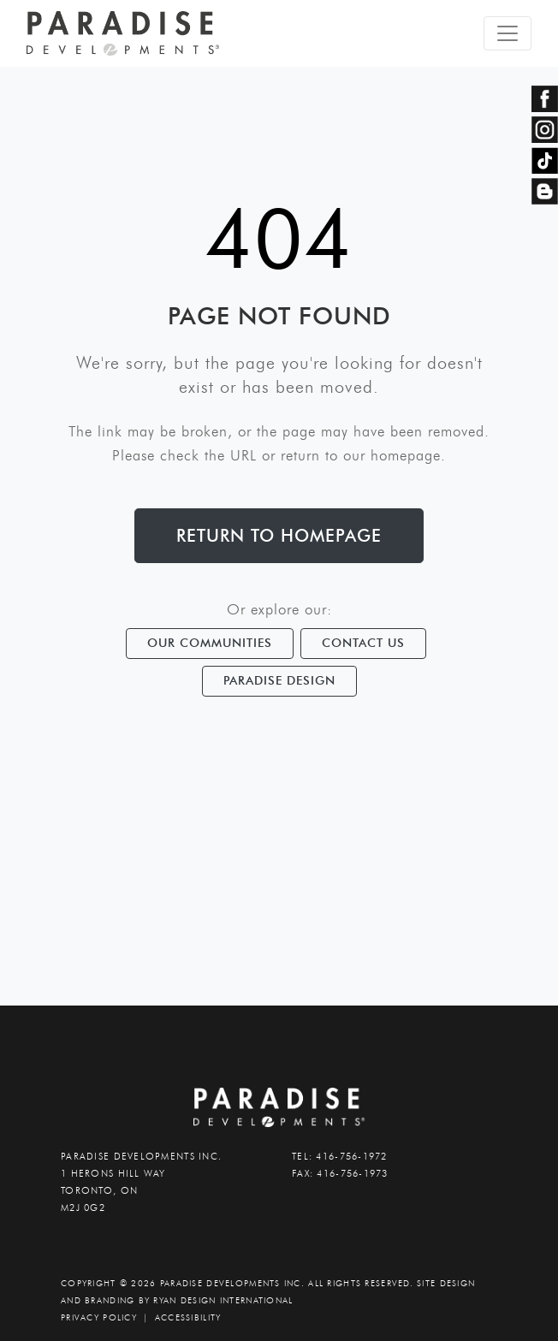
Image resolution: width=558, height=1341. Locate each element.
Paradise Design (279, 680)
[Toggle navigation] (507, 33)
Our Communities (209, 642)
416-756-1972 (351, 1156)
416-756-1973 (352, 1173)
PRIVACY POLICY (99, 1317)
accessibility (188, 1317)
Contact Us (363, 642)
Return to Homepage (279, 535)
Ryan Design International (223, 1300)
